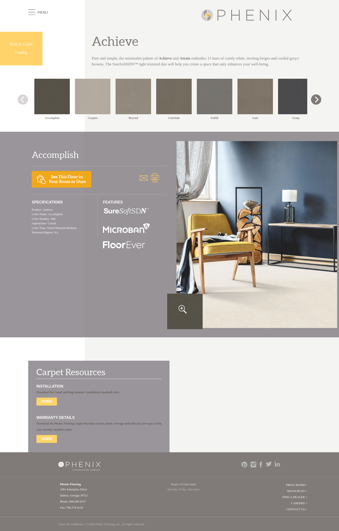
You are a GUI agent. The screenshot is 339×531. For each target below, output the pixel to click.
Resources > (297, 491)
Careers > (299, 503)
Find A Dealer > (294, 497)
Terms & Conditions (70, 524)
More (46, 401)
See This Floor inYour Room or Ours (61, 179)
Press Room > (296, 485)
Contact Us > (296, 509)
